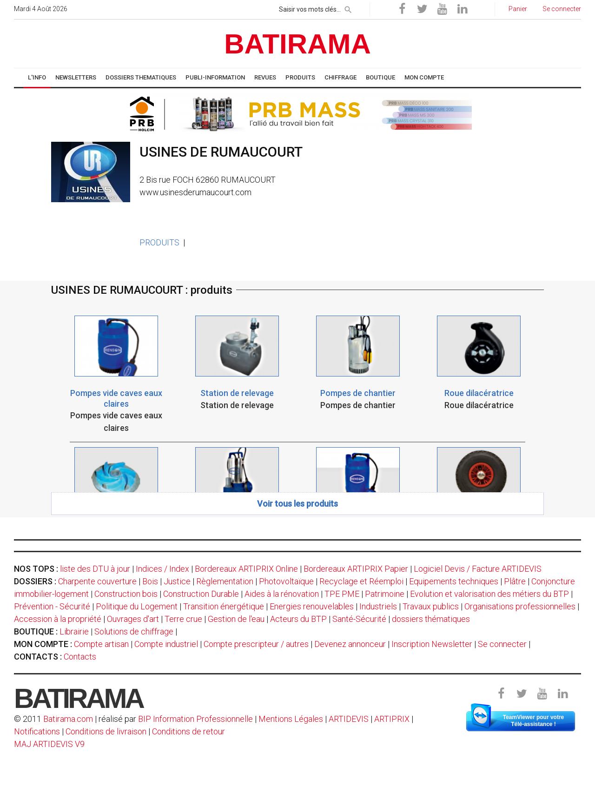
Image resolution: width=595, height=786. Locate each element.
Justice (177, 581)
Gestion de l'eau (236, 619)
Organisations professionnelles (519, 606)
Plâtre (515, 581)
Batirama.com (68, 719)
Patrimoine (384, 594)
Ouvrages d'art (133, 619)
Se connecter (502, 644)
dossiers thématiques (431, 619)
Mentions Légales (290, 719)
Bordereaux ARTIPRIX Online (246, 569)
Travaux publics (431, 606)
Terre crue (183, 619)
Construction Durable (201, 594)
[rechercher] (348, 8)
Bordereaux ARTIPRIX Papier (356, 569)
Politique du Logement (137, 606)
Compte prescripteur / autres (256, 644)
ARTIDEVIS (349, 719)
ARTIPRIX (392, 719)
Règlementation (224, 581)
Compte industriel (166, 644)
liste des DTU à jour (95, 569)
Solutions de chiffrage (133, 631)
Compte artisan (101, 644)
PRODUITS (159, 242)
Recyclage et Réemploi (361, 581)
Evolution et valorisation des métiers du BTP (489, 594)
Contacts (80, 656)
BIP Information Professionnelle (195, 719)
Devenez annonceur (350, 644)
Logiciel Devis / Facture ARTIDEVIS (478, 569)
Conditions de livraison (106, 731)
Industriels (378, 606)
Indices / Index (162, 569)
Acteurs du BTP (298, 619)
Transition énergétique (223, 606)
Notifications (38, 731)
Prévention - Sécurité (52, 606)
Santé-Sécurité (359, 619)
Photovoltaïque (286, 581)
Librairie (74, 631)
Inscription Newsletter (431, 644)
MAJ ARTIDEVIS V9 (49, 744)
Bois (150, 581)
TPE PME (341, 594)
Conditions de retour (188, 731)
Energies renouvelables (312, 606)
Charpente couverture (97, 581)
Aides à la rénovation (282, 594)
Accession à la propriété (57, 619)
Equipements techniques (453, 581)
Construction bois (126, 594)
